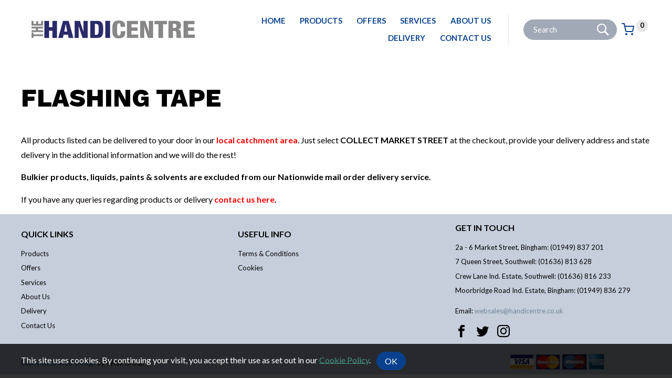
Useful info (264, 234)
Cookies (250, 268)
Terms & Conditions (268, 253)
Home (273, 20)
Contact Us (465, 38)
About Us (470, 20)
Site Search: (523, 19)
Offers (371, 20)
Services (418, 20)
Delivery (406, 38)
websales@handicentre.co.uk (519, 311)
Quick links (47, 234)
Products (321, 20)
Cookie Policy (344, 359)
